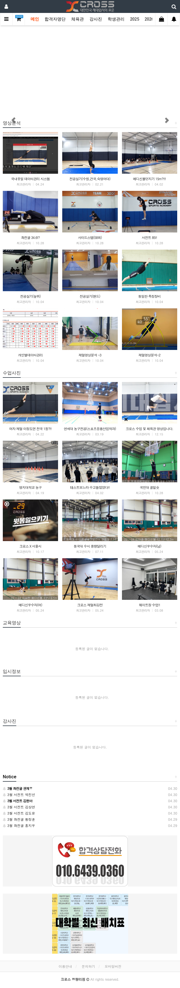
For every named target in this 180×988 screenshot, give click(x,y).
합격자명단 (55, 19)
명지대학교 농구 (30, 487)
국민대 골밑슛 (149, 487)
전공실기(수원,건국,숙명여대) (89, 178)
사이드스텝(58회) (90, 237)
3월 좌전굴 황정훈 (19, 819)
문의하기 (88, 966)
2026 (149, 19)
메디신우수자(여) (30, 604)
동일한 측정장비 (149, 296)
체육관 (77, 19)
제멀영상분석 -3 (90, 354)
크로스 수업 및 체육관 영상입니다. (149, 428)
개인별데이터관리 (30, 354)
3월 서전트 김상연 (19, 806)
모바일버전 (113, 966)
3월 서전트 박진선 (19, 794)
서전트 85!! (149, 237)
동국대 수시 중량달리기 (89, 546)
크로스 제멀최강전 (90, 604)
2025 (134, 19)
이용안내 (65, 966)
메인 (35, 19)
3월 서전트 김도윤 (19, 813)
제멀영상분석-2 (149, 354)
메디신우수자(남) (149, 546)
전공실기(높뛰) (30, 296)
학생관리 (116, 19)
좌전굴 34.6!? (30, 237)
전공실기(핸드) (90, 296)
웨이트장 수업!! (149, 604)
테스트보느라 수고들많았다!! (90, 487)
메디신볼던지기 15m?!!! (149, 178)
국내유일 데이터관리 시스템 (30, 178)
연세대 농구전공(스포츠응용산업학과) (90, 428)
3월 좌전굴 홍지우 (19, 825)
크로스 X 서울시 (30, 546)
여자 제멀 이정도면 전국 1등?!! (30, 428)
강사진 (95, 19)
